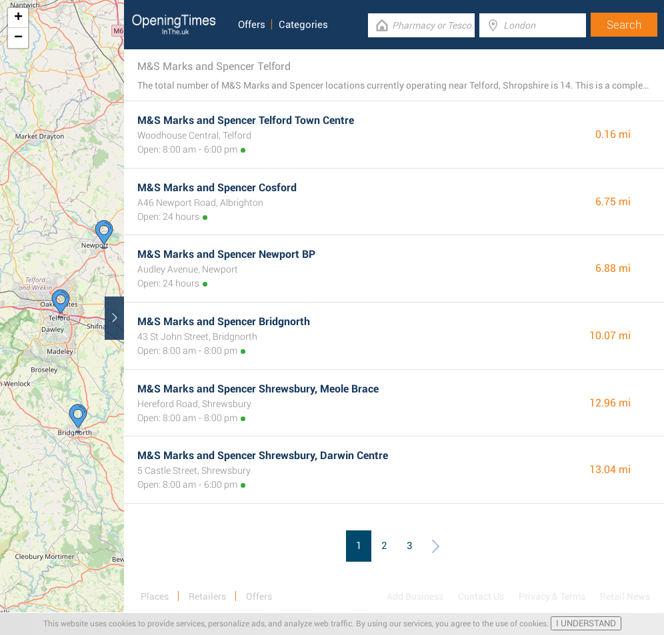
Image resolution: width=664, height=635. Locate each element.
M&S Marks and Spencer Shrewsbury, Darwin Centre (262, 455)
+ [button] (18, 18)
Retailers (207, 596)
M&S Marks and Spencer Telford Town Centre (245, 120)
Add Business (415, 596)
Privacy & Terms (552, 596)
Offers (251, 25)
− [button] (18, 38)
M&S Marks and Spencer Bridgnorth (223, 321)
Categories (303, 25)
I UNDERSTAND (586, 623)
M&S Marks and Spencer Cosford (217, 187)
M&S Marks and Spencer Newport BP (226, 254)
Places (155, 596)
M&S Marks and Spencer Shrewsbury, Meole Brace (258, 388)
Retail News (625, 596)
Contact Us (481, 596)
